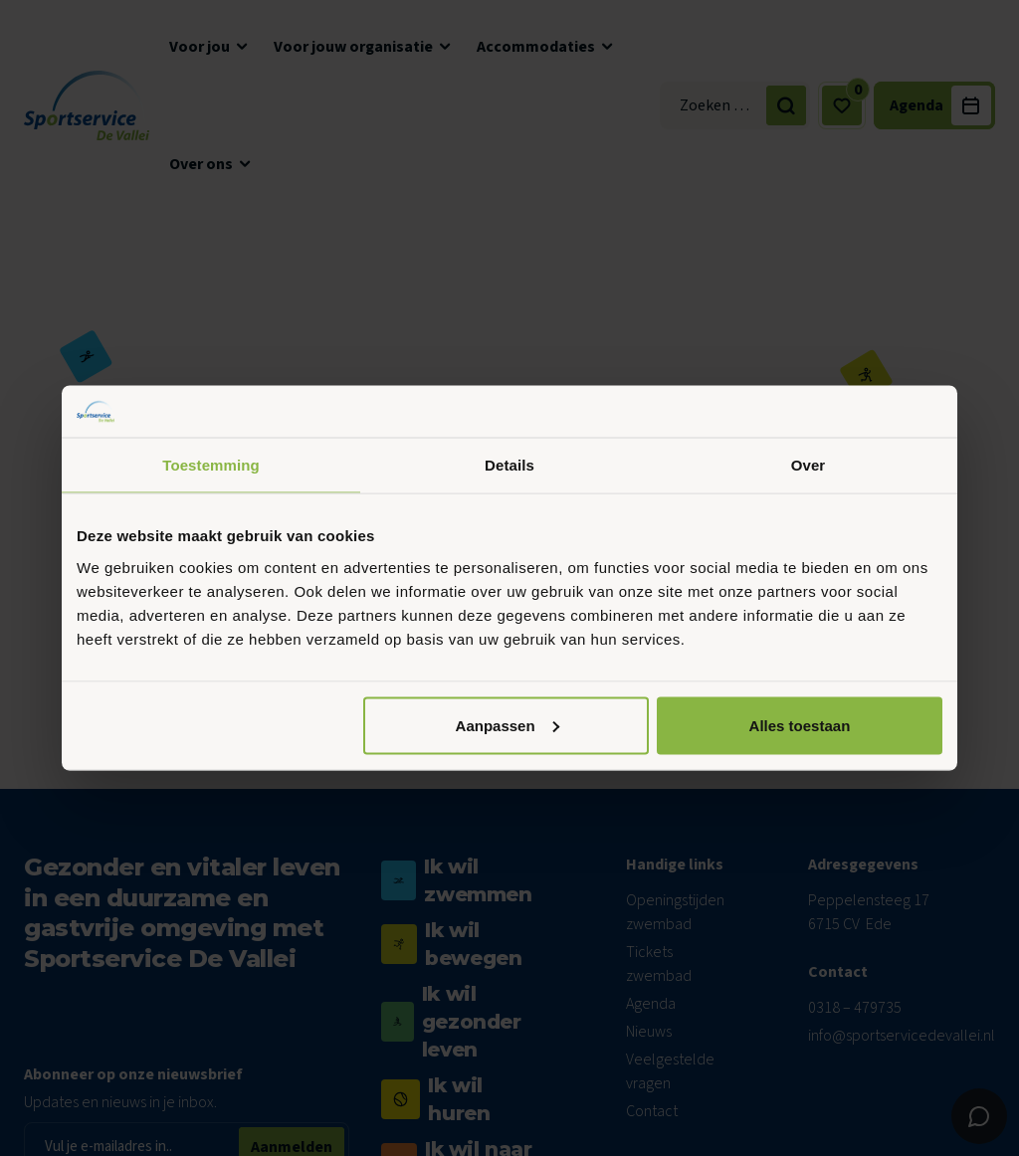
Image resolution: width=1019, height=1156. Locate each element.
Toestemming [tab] (211, 465)
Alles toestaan (800, 724)
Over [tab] (808, 465)
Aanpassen (507, 724)
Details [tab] (509, 465)
